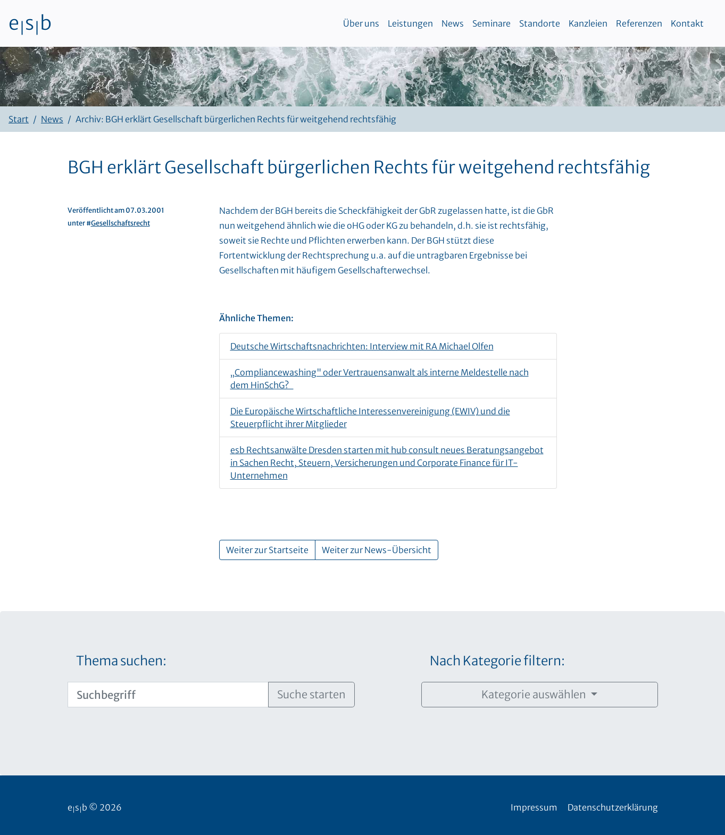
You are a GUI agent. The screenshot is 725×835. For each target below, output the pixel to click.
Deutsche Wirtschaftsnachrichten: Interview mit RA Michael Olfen (362, 346)
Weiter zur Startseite (267, 550)
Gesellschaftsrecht (120, 223)
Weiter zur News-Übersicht (376, 550)
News (452, 23)
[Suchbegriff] (168, 694)
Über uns (361, 23)
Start (19, 119)
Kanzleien (588, 23)
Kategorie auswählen (534, 694)
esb (30, 23)
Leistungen (410, 23)
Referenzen (639, 23)
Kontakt (687, 23)
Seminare (491, 23)
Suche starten (311, 694)
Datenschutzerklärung (613, 807)
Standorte (539, 23)
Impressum (534, 807)
